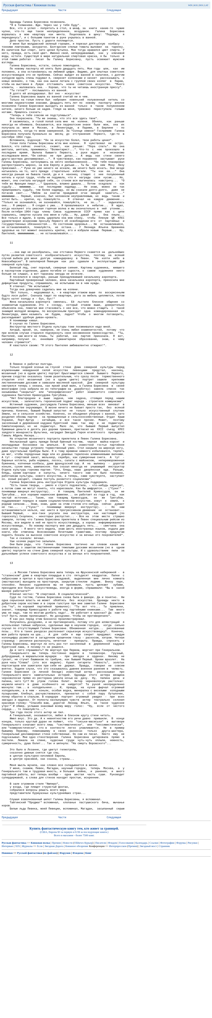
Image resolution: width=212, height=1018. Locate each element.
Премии (56, 1002)
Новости (67, 1002)
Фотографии (167, 1002)
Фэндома (77, 1012)
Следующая (114, 10)
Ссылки (153, 1002)
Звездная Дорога (54, 1005)
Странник (164, 1005)
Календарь (141, 1002)
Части (62, 10)
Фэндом (112, 1002)
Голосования (126, 1002)
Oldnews (79, 1002)
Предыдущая (10, 10)
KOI (196, 5)
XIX (17, 1005)
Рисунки (193, 1002)
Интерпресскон (118, 1005)
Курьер (88, 1002)
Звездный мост (148, 1005)
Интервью (7, 1005)
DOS (201, 5)
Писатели (100, 1002)
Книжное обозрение (76, 1005)
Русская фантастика (17, 5)
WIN (190, 5)
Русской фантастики (29, 1012)
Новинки (7, 1012)
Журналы (27, 1005)
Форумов (65, 1012)
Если (40, 1005)
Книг (88, 1012)
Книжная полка (44, 5)
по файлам (50, 1012)
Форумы (181, 1002)
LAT (206, 5)
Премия (132, 1005)
